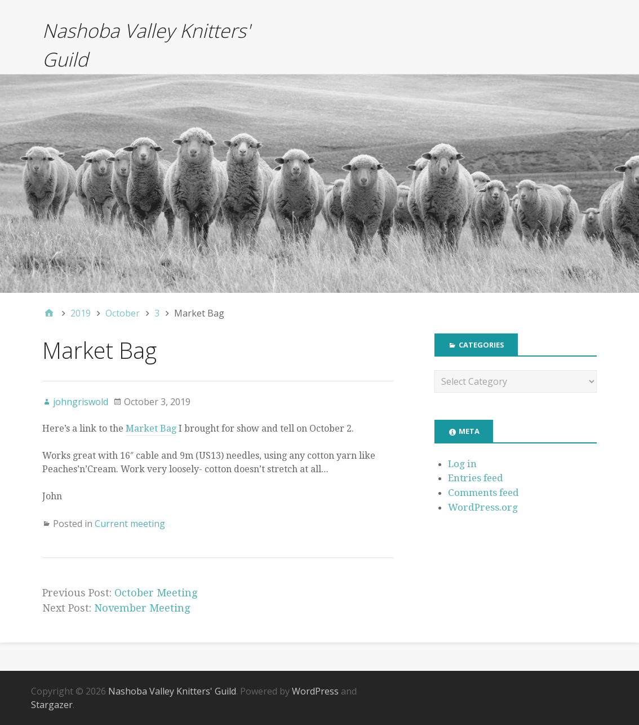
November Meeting (142, 608)
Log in (462, 463)
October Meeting (155, 593)
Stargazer (52, 704)
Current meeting (130, 523)
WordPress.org (483, 507)
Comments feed (483, 492)
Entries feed (475, 478)
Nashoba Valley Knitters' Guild (172, 691)
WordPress (315, 691)
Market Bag (151, 428)
